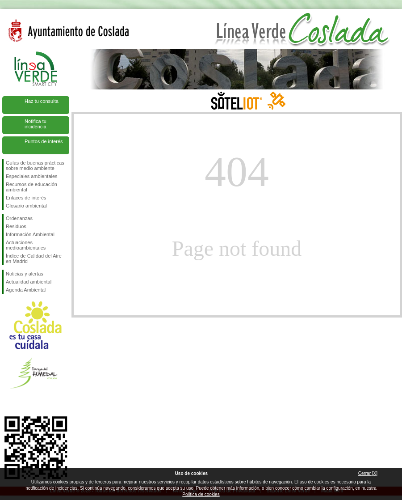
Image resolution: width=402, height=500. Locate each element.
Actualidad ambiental (28, 281)
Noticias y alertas (24, 273)
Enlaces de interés (26, 197)
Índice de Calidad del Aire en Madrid (34, 258)
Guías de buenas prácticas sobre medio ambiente (35, 165)
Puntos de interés (44, 141)
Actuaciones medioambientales (26, 245)
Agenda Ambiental (26, 289)
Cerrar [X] (367, 473)
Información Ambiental (30, 234)
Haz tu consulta (42, 101)
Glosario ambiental (26, 205)
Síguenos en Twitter (22, 402)
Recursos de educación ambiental (31, 187)
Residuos (16, 226)
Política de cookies (200, 494)
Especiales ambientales (32, 176)
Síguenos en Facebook (7, 402)
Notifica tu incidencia (35, 124)
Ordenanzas (19, 218)
